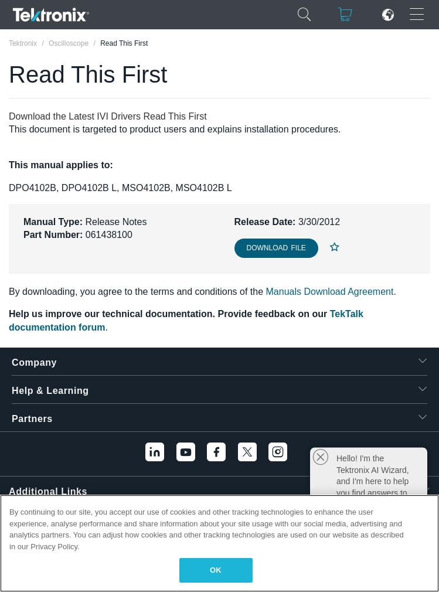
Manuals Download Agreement (330, 292)
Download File (276, 248)
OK (216, 570)
